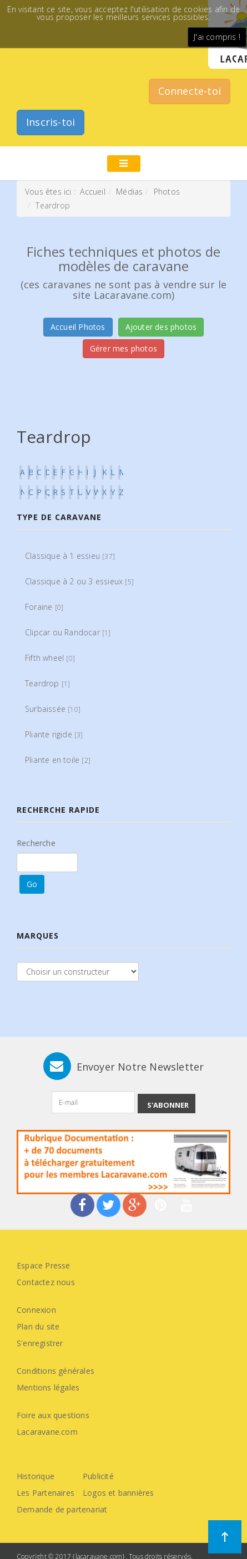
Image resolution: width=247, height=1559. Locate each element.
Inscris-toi (50, 122)
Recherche (36, 843)
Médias (129, 191)
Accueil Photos (78, 327)
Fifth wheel (50, 658)
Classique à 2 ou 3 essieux (79, 581)
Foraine (44, 607)
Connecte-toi (189, 91)
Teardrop (47, 683)
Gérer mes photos (123, 348)
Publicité (98, 1476)
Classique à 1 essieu (70, 556)
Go (32, 884)
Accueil (92, 191)
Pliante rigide (54, 734)
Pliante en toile (57, 760)
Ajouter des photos (161, 327)
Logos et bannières (118, 1492)
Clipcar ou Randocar (68, 632)
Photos (167, 191)
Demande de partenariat (62, 1509)
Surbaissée (52, 709)
